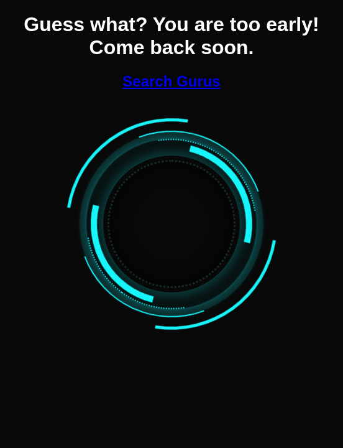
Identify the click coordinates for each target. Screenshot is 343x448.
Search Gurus (171, 81)
